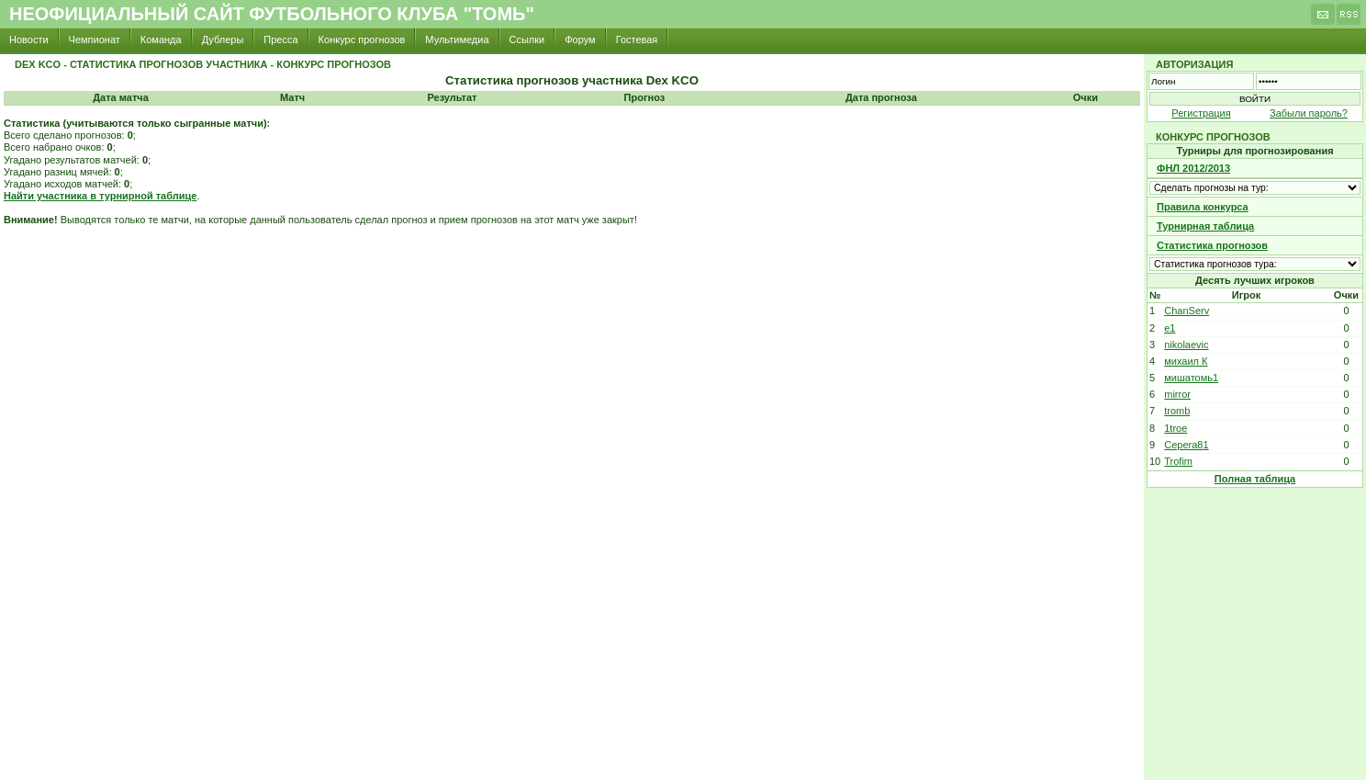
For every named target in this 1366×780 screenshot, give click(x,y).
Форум (580, 39)
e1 (1169, 327)
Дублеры (223, 39)
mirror (1177, 394)
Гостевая (637, 39)
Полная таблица (1255, 478)
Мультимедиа (456, 39)
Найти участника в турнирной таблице (100, 195)
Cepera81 (1186, 444)
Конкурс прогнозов (362, 39)
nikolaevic (1186, 344)
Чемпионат (94, 39)
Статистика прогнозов (1212, 245)
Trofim (1178, 461)
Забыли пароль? (1309, 113)
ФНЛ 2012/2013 (1193, 168)
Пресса (280, 39)
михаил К (1185, 361)
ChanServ (1186, 310)
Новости (29, 39)
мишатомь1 (1191, 377)
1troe (1175, 428)
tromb (1177, 410)
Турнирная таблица (1205, 226)
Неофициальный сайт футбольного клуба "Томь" (271, 14)
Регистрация (1200, 113)
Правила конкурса (1202, 206)
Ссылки (527, 39)
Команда (161, 39)
